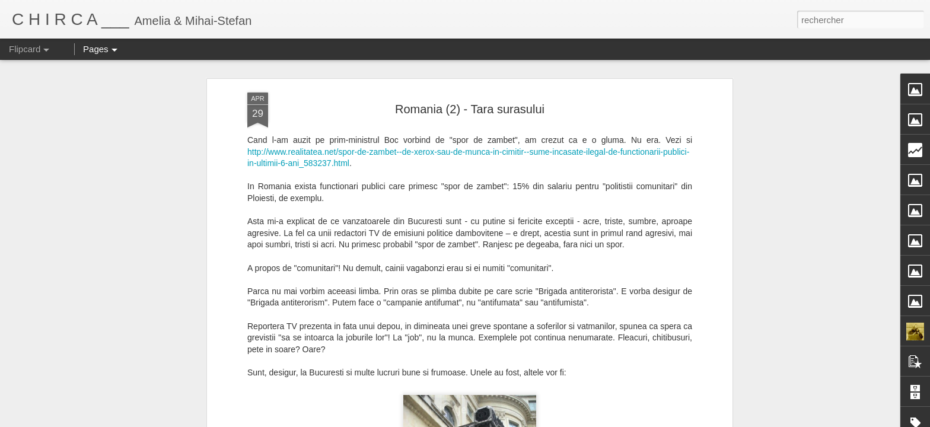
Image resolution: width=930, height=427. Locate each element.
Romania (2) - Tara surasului (469, 96)
